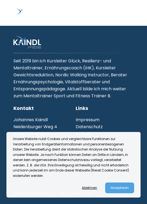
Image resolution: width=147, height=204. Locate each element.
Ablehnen (89, 188)
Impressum (88, 120)
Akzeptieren (120, 187)
